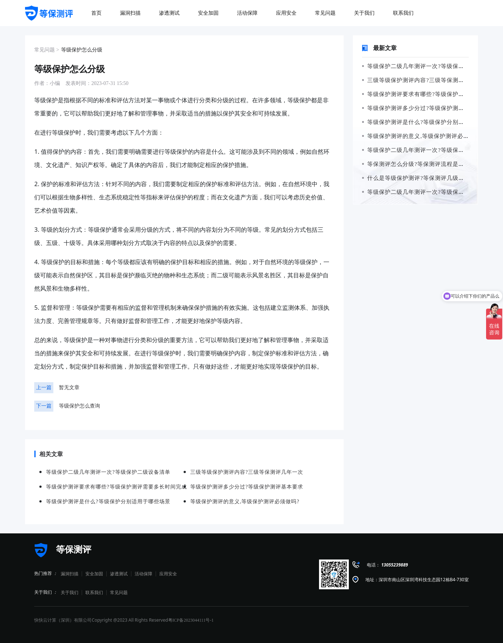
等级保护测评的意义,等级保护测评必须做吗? (423, 136)
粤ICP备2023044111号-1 (191, 620)
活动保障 (143, 573)
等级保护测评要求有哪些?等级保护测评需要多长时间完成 (116, 487)
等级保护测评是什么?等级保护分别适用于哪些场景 (431, 122)
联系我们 (94, 592)
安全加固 (94, 573)
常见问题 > (46, 50)
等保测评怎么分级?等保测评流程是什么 (416, 164)
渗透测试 (119, 573)
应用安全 (168, 573)
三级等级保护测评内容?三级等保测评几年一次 (425, 80)
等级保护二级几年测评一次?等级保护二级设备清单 (431, 66)
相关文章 (48, 454)
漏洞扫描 (69, 573)
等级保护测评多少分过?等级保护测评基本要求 (425, 108)
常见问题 (119, 592)
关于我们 (69, 592)
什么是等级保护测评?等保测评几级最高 (416, 178)
